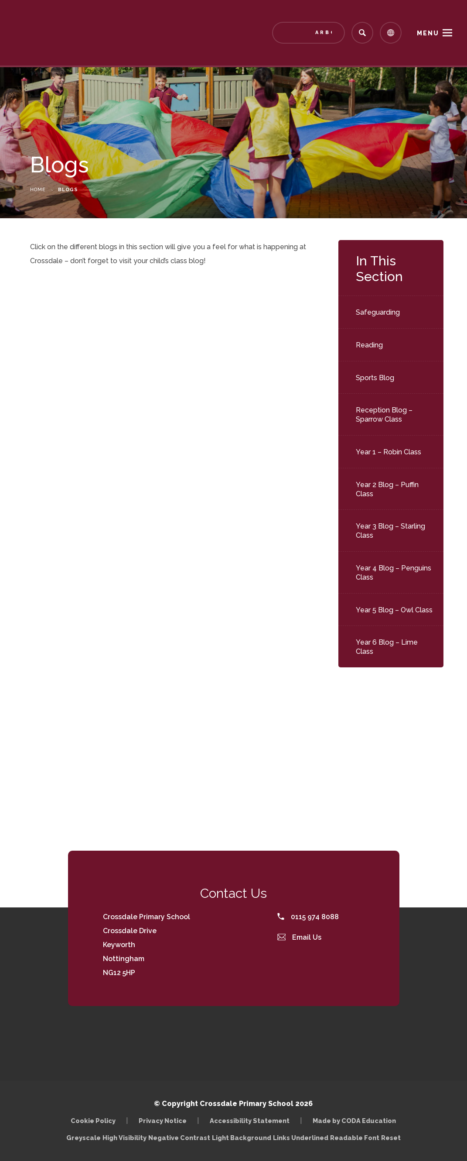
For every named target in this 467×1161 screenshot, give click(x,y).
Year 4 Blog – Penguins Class (393, 572)
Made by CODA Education (354, 1120)
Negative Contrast (179, 1137)
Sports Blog (375, 378)
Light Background (241, 1137)
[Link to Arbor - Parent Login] (308, 33)
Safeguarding (378, 312)
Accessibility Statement (250, 1120)
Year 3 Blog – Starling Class (390, 530)
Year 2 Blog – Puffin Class (387, 489)
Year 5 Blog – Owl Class (394, 610)
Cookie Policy (93, 1120)
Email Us (299, 937)
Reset (391, 1137)
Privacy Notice (163, 1120)
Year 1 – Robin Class (388, 452)
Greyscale (83, 1137)
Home (38, 189)
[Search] (362, 33)
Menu (428, 33)
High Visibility (124, 1137)
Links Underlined (300, 1137)
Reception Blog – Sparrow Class (384, 414)
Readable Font (354, 1137)
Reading (369, 345)
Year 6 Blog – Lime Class (387, 647)
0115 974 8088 (308, 917)
